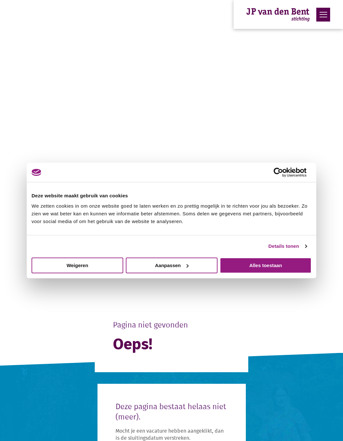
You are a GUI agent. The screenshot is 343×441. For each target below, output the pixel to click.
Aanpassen (172, 265)
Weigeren (77, 265)
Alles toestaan (265, 265)
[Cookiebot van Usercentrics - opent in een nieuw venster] (283, 172)
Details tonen (283, 246)
